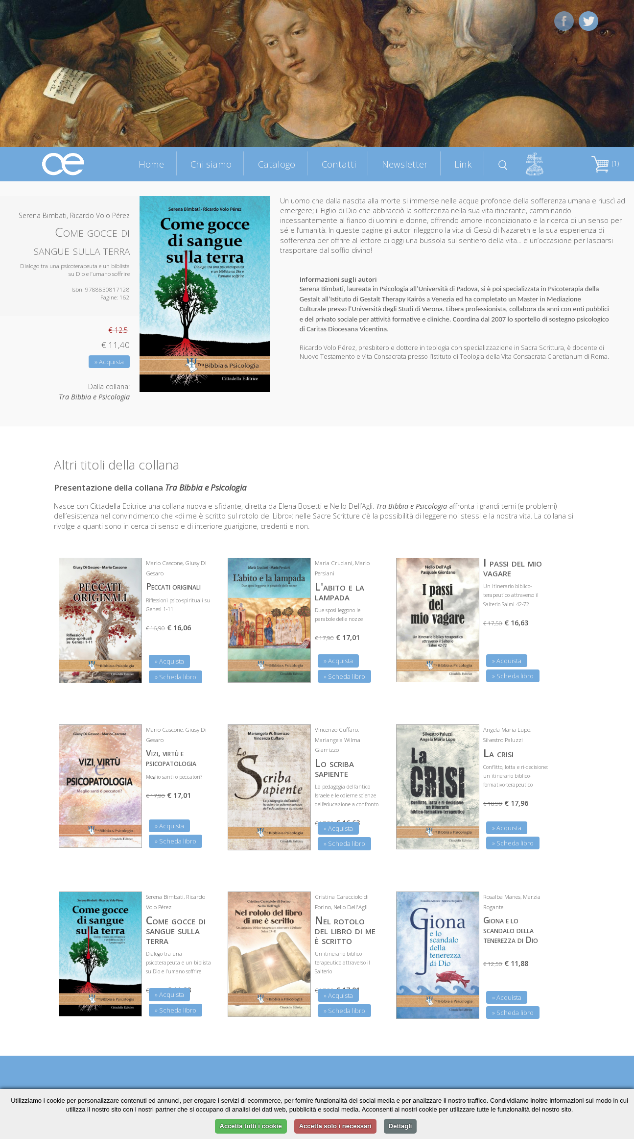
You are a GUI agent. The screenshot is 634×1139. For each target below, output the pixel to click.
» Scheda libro (175, 676)
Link (463, 164)
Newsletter (405, 164)
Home (151, 164)
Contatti (339, 164)
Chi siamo (211, 164)
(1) (605, 163)
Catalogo (276, 164)
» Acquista (109, 361)
